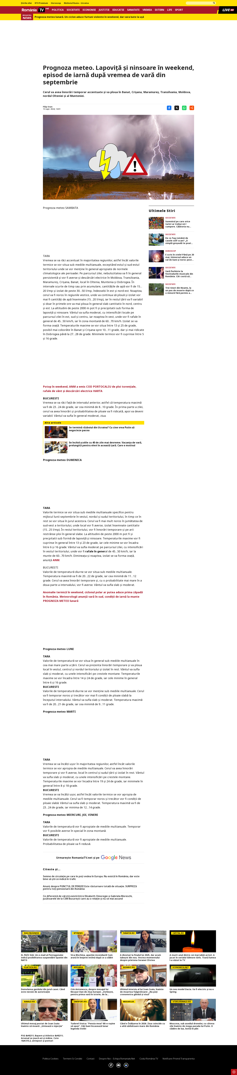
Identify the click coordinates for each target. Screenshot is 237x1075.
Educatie (118, 9)
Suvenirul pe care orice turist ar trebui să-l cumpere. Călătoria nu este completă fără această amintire (177, 224)
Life (169, 9)
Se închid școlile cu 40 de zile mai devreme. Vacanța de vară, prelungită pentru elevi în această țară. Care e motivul (105, 444)
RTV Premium (41, 3)
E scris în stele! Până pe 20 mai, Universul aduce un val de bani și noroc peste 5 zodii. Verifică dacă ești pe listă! (179, 257)
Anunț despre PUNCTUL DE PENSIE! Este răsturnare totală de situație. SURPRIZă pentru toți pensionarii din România (90, 887)
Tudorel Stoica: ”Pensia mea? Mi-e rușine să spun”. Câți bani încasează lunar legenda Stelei (93, 1026)
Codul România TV (149, 1058)
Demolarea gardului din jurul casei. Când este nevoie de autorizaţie (43, 990)
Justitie (104, 9)
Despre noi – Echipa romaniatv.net (117, 1058)
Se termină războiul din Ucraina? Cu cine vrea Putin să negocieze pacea (102, 429)
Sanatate (133, 9)
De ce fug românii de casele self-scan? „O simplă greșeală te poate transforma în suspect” (178, 240)
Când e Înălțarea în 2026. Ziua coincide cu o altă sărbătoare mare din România (142, 1024)
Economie (89, 9)
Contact (90, 1058)
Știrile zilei (26, 3)
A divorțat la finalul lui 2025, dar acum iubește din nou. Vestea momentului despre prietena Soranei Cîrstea (140, 957)
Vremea (147, 9)
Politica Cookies (50, 1058)
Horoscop (56, 3)
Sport (179, 9)
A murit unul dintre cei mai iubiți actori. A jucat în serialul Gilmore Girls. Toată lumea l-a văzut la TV (193, 957)
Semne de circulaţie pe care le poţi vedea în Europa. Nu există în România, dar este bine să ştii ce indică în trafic (91, 877)
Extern (159, 9)
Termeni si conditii (72, 1058)
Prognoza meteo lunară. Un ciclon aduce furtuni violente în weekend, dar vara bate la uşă (89, 17)
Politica (58, 9)
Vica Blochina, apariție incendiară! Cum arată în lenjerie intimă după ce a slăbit (92, 956)
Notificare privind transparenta (179, 1058)
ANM (56, 560)
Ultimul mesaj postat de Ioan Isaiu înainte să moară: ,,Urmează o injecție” (42, 1024)
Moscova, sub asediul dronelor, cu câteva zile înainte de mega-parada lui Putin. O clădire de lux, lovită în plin (192, 1026)
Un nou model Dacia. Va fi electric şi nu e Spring (192, 990)
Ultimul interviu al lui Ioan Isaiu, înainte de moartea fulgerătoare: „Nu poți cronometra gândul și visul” (142, 992)
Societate (73, 9)
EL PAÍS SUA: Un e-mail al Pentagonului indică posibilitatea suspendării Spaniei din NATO (44, 957)
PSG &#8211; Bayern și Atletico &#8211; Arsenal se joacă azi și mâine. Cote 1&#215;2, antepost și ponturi (42, 1038)
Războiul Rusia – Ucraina (76, 3)
